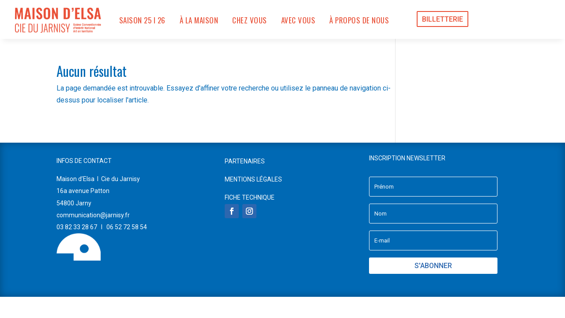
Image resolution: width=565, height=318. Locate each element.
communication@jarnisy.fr (93, 215)
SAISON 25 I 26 (142, 20)
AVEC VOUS (298, 20)
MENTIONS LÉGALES (253, 179)
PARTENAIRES (245, 161)
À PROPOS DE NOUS (359, 20)
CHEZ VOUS (249, 20)
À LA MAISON (199, 20)
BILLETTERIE (442, 19)
